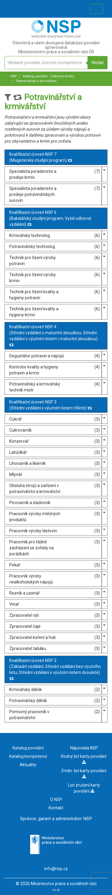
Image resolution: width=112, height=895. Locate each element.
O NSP (56, 799)
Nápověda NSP (84, 748)
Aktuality (28, 764)
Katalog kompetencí (28, 756)
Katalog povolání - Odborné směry (48, 76)
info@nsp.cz (56, 868)
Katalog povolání (28, 748)
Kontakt (56, 807)
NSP (13, 76)
